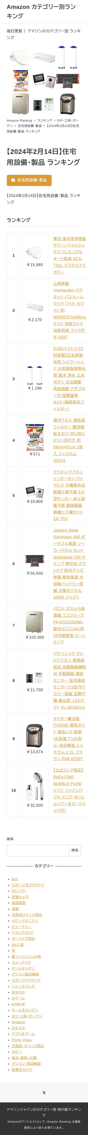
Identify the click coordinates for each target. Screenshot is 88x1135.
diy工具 (18, 945)
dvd (15, 879)
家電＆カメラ (22, 1070)
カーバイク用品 (23, 939)
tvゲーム (18, 998)
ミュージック (21, 962)
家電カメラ (20, 897)
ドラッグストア (23, 933)
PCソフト (19, 891)
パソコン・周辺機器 (26, 1064)
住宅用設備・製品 (29, 180)
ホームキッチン (23, 968)
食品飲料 (19, 903)
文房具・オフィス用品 (28, 1046)
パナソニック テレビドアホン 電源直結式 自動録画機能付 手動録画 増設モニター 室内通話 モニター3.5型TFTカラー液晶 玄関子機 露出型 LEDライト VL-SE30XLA (69, 680)
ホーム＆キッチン (25, 1010)
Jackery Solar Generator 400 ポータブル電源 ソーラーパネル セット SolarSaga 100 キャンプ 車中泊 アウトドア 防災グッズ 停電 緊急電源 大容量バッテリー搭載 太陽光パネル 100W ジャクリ (69, 563)
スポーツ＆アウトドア (28, 885)
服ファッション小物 (26, 957)
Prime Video (22, 1040)
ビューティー (21, 927)
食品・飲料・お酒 (24, 1058)
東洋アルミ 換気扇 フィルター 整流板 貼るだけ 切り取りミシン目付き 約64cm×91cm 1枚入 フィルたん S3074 (69, 440)
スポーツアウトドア (26, 980)
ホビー (17, 1052)
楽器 (15, 909)
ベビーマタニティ (25, 921)
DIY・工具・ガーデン (27, 1016)
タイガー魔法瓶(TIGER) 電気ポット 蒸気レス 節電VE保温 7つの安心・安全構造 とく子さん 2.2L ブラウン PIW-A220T (69, 739)
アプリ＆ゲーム (23, 1034)
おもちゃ (18, 992)
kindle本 (18, 1004)
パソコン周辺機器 (25, 974)
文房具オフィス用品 (27, 915)
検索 (10, 839)
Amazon (18, 1022)
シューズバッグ (23, 986)
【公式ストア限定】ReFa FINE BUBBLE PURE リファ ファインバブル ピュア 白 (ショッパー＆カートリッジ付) (69, 790)
